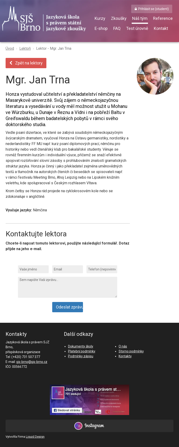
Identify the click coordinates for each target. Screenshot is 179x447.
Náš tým (140, 18)
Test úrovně (137, 28)
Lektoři (25, 48)
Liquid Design (35, 436)
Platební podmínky (81, 351)
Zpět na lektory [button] (26, 62)
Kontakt (161, 28)
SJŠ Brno (47, 20)
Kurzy (100, 18)
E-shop (101, 28)
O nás (123, 346)
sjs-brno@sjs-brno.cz (31, 362)
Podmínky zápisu (80, 356)
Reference (163, 18)
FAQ (116, 28)
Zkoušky (119, 18)
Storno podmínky (131, 351)
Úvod (10, 48)
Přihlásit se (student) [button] (153, 9)
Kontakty (125, 356)
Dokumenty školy (80, 346)
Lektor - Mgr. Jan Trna (53, 48)
